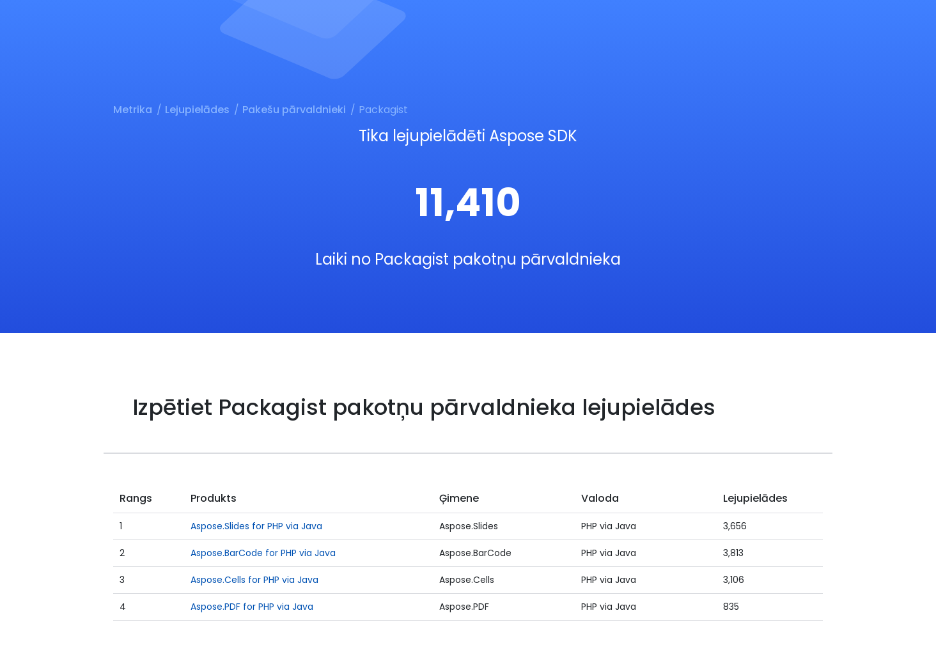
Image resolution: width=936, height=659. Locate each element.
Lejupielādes (197, 109)
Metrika (132, 109)
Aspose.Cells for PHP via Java (254, 579)
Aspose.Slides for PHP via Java (256, 526)
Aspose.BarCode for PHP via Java (263, 553)
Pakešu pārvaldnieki (294, 109)
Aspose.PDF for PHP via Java (252, 606)
